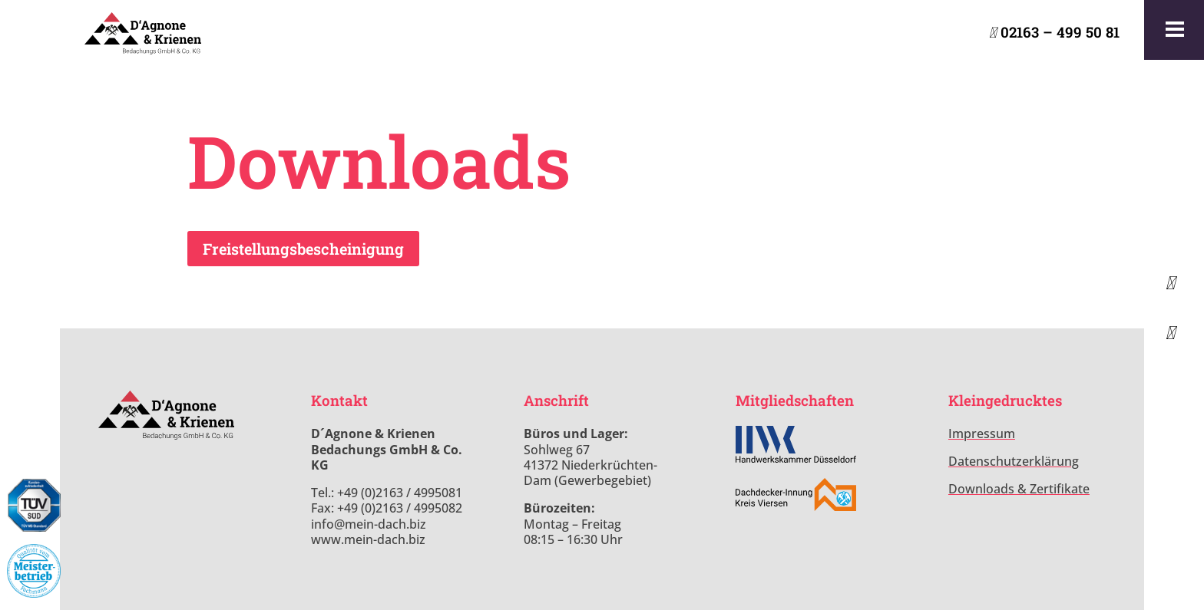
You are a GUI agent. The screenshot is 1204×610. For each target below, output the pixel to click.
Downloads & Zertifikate (1019, 488)
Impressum (981, 433)
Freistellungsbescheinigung (303, 249)
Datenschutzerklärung (1013, 461)
